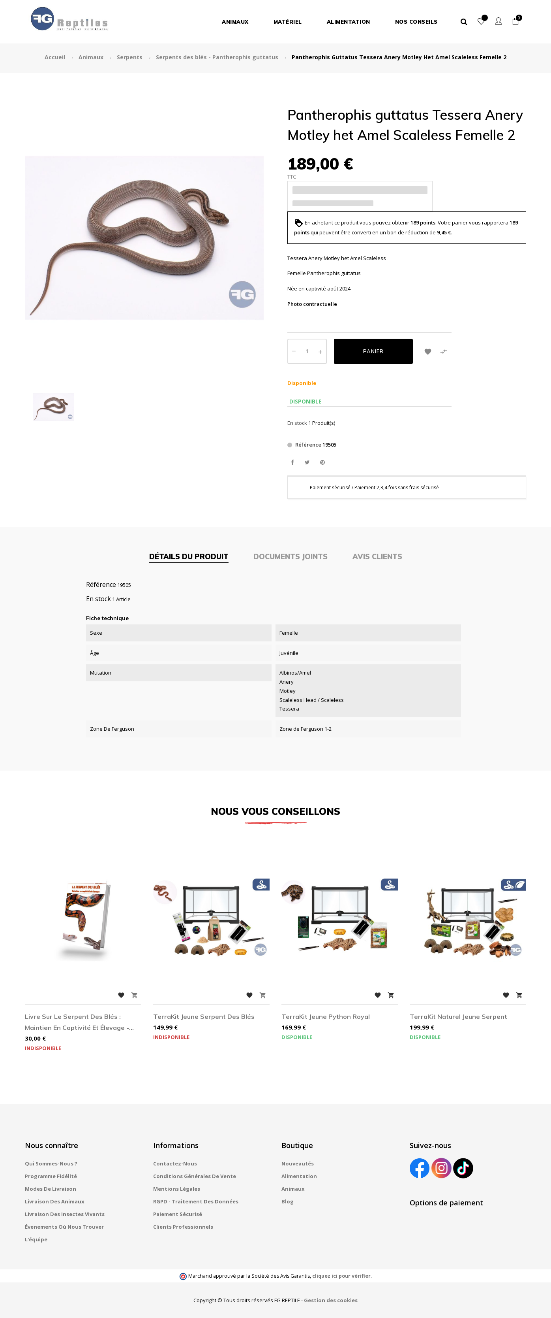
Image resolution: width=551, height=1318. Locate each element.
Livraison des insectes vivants (65, 1214)
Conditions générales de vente (194, 1176)
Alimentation (299, 1176)
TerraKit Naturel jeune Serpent (458, 1016)
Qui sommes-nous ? (51, 1163)
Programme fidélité (51, 1176)
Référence (308, 444)
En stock (297, 422)
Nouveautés (297, 1163)
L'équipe (36, 1239)
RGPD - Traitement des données (195, 1201)
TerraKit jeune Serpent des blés (204, 1016)
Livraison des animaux (54, 1201)
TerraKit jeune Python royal (325, 1016)
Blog (287, 1201)
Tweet (307, 463)
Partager (292, 463)
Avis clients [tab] (377, 556)
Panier (373, 351)
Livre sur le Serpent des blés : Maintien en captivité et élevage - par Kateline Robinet (77, 1023)
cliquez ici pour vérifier (341, 1276)
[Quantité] (307, 351)
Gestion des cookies (331, 1300)
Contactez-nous (175, 1163)
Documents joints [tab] (290, 556)
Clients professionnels (183, 1226)
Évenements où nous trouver (64, 1226)
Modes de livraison (50, 1188)
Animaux (293, 1188)
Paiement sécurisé (177, 1214)
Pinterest (322, 463)
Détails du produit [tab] (189, 556)
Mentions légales (176, 1188)
